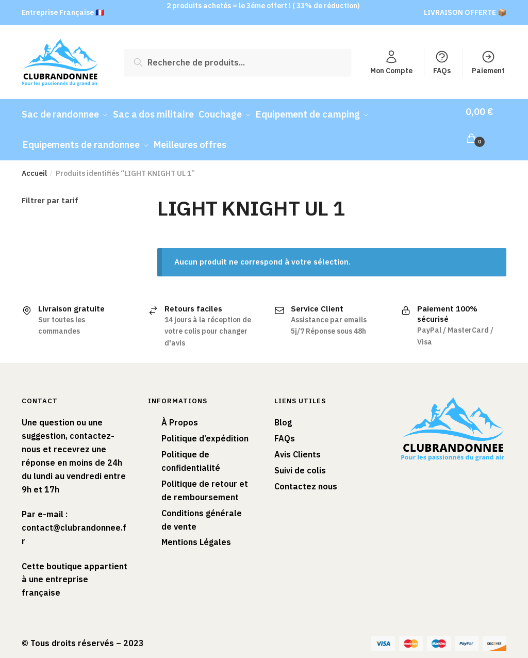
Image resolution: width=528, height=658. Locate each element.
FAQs (442, 62)
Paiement (488, 62)
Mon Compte (391, 62)
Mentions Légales (196, 533)
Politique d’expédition (205, 429)
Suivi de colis (300, 460)
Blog (283, 413)
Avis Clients (297, 445)
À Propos (179, 413)
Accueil (34, 163)
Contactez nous (305, 476)
